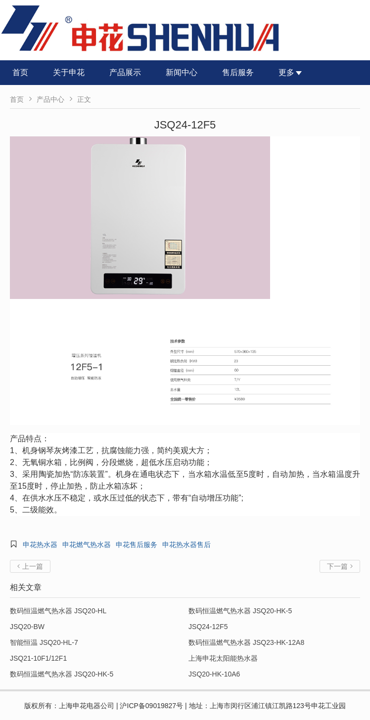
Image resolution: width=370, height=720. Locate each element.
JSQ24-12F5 (208, 627)
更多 (290, 72)
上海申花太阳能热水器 (223, 658)
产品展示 (125, 72)
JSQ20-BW (27, 627)
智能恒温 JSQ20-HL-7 (44, 642)
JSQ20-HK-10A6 (214, 674)
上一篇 (30, 566)
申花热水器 (40, 545)
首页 (20, 72)
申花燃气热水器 (86, 545)
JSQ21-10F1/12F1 (38, 658)
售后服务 (238, 72)
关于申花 (69, 72)
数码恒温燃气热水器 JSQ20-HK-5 (240, 611)
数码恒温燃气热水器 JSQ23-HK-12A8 (246, 642)
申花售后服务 (136, 545)
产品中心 (50, 99)
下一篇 (340, 566)
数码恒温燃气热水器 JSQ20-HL (58, 611)
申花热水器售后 (186, 545)
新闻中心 (181, 72)
